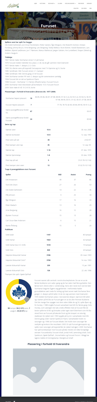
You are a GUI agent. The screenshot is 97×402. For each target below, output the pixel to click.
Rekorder (81, 3)
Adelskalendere (70, 3)
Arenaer (89, 3)
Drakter (76, 8)
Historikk (42, 3)
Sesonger (51, 3)
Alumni (60, 3)
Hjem (35, 3)
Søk (90, 8)
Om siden (84, 8)
